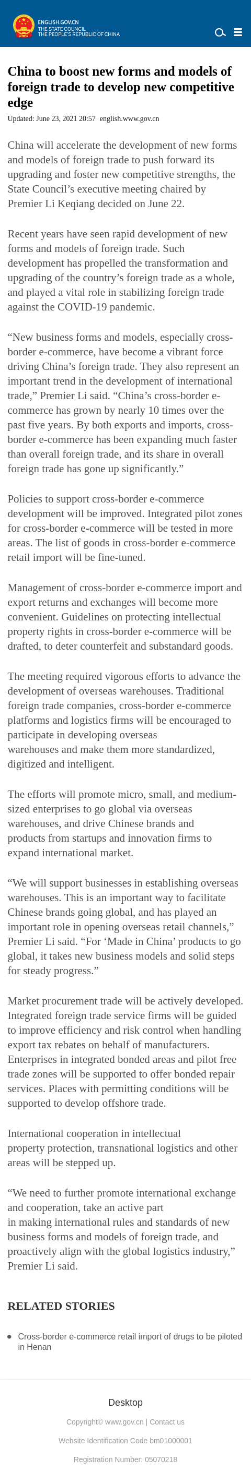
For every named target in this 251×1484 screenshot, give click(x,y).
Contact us (167, 1422)
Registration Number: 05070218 (125, 1459)
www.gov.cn (124, 1422)
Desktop (125, 1402)
